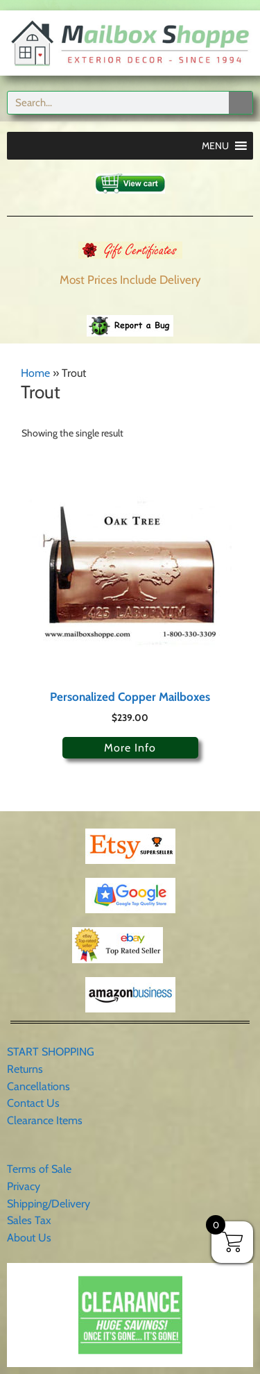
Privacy (23, 1186)
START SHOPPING (50, 1051)
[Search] (240, 103)
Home (35, 373)
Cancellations (38, 1086)
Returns (25, 1069)
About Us (29, 1237)
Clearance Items (45, 1120)
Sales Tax (29, 1220)
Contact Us (33, 1103)
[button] (215, 146)
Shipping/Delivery (48, 1203)
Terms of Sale (39, 1169)
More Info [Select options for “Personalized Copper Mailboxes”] (130, 747)
